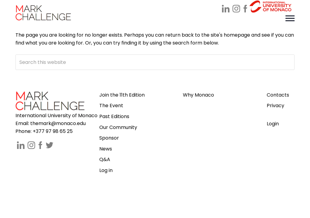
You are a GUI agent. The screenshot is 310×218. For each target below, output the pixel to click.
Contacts (278, 94)
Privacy (275, 105)
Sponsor (109, 137)
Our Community (118, 127)
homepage (237, 34)
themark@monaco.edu (58, 123)
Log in (106, 170)
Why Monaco (198, 94)
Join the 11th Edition (122, 94)
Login (273, 123)
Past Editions (114, 116)
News (105, 148)
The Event (111, 105)
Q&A (104, 159)
